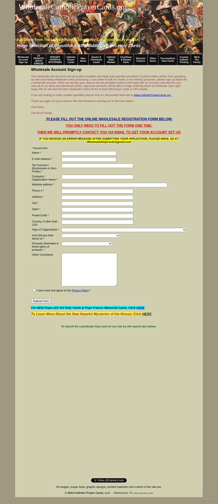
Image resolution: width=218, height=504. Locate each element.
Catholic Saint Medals (111, 59)
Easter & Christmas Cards (96, 59)
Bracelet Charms (140, 59)
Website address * (43, 184)
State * (36, 209)
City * (35, 203)
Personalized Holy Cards (168, 59)
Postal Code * (40, 215)
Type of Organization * (45, 229)
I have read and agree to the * (62, 296)
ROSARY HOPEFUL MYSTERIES (55, 59)
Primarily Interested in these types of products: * (45, 246)
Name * (36, 152)
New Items (83, 59)
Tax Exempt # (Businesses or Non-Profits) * (44, 168)
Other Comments (42, 254)
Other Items (153, 59)
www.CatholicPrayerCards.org (152, 95)
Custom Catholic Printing (184, 59)
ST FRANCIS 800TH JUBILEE (38, 59)
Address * (38, 196)
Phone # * (38, 190)
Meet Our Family (197, 59)
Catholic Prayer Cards (71, 59)
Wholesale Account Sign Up (23, 59)
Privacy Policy (80, 296)
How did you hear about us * (42, 237)
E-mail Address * (42, 158)
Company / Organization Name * (45, 178)
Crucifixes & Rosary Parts (126, 59)
